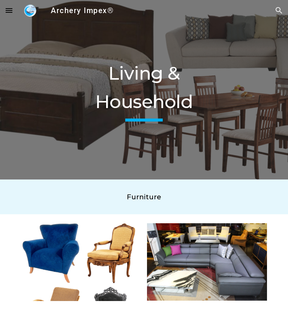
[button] (9, 10)
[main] (144, 89)
